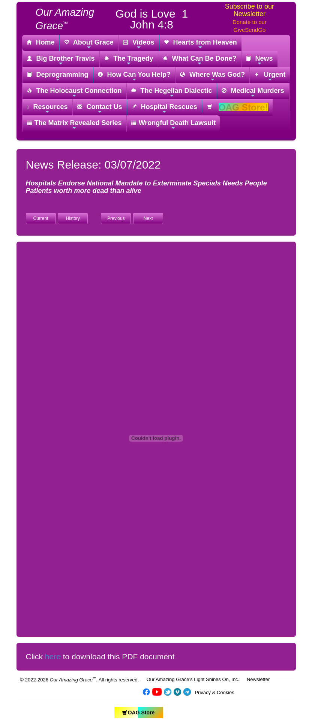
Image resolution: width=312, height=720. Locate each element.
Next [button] (148, 218)
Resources (47, 109)
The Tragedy (128, 60)
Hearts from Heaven (200, 44)
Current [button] (40, 218)
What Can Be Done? (200, 60)
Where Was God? (212, 76)
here (53, 656)
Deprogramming (57, 76)
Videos (138, 44)
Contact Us (99, 109)
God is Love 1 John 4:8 (152, 19)
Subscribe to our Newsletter (249, 10)
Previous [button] (116, 218)
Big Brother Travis (61, 60)
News (259, 60)
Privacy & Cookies (214, 692)
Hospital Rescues (164, 109)
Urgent (269, 76)
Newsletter (258, 679)
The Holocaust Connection (74, 93)
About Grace (89, 44)
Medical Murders (253, 93)
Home (41, 43)
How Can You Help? (134, 76)
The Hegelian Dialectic (171, 93)
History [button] (73, 218)
